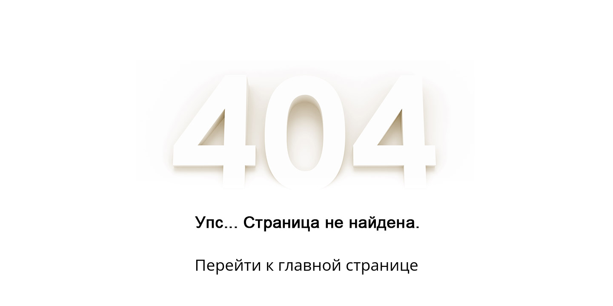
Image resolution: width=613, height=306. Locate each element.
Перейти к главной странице (306, 264)
